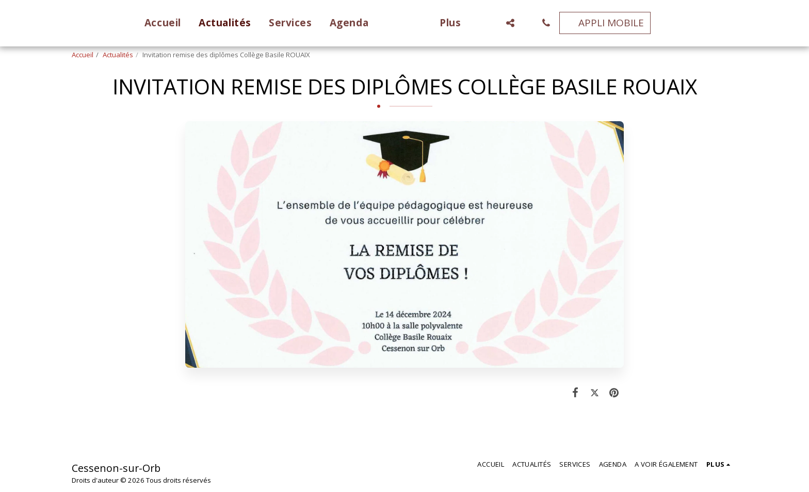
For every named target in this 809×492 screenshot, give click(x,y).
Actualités (118, 54)
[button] (525, 23)
